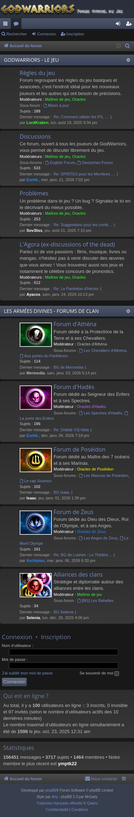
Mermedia (35, 373)
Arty (54, 797)
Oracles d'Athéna (92, 344)
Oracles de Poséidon (95, 469)
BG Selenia (64, 612)
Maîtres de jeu (57, 99)
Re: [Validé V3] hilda (71, 430)
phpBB (50, 790)
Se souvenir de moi (99, 673)
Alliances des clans (78, 574)
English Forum (60, 162)
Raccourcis (7, 25)
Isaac (31, 498)
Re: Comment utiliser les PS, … (81, 117)
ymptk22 (67, 763)
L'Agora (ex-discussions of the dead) (67, 244)
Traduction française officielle (59, 803)
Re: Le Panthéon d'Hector (76, 289)
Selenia (33, 618)
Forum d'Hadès (74, 387)
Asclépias (35, 560)
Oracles (79, 99)
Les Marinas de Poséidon (103, 475)
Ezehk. (32, 180)
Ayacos (33, 294)
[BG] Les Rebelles (95, 600)
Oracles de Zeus (91, 531)
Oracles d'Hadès (91, 406)
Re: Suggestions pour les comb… (83, 225)
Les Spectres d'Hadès (100, 413)
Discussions (35, 136)
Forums (17, 25)
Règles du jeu (37, 73)
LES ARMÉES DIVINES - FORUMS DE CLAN (51, 311)
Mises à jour (56, 105)
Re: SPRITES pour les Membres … (84, 174)
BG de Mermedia (68, 367)
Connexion (46, 34)
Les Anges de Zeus (98, 538)
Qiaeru (92, 803)
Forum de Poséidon (79, 449)
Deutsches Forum (95, 162)
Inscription (75, 34)
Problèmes (34, 193)
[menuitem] (127, 46)
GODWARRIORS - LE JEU (31, 59)
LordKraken (37, 122)
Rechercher (16, 34)
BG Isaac (62, 492)
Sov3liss (34, 230)
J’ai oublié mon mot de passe (27, 673)
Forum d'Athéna (75, 324)
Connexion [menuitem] (119, 25)
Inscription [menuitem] (130, 25)
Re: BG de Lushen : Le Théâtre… (83, 555)
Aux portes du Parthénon (44, 356)
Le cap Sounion (35, 481)
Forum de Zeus (74, 512)
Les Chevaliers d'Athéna (102, 350)
